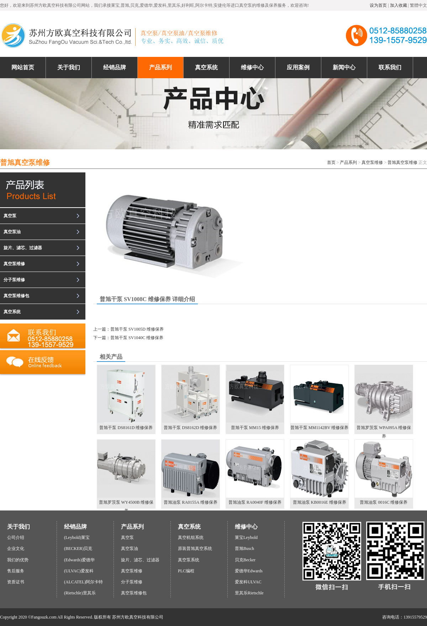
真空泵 (10, 215)
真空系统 (12, 311)
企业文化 (15, 548)
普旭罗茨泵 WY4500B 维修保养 (126, 474)
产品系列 (348, 162)
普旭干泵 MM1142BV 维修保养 (319, 397)
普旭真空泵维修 (402, 162)
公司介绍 (15, 537)
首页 (331, 162)
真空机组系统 (191, 537)
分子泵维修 (14, 279)
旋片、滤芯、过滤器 (23, 247)
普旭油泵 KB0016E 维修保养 (319, 472)
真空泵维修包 (16, 295)
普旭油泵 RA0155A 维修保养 (191, 472)
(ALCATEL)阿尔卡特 (83, 581)
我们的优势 (17, 559)
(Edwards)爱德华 (79, 559)
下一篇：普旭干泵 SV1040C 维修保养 (128, 337)
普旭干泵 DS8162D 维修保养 (191, 397)
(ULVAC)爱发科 (79, 570)
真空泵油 (12, 231)
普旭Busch (244, 548)
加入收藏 (398, 5)
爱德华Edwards (249, 570)
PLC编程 (186, 570)
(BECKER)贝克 (78, 548)
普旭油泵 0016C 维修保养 (384, 472)
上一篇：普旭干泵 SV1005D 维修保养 (128, 329)
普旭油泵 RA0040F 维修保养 (255, 472)
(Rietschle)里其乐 (80, 592)
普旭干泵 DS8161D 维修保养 (126, 397)
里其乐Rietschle (249, 592)
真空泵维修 (372, 162)
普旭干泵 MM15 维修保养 (255, 397)
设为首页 (378, 5)
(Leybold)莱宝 (77, 537)
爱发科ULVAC (248, 581)
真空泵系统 (188, 559)
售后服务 (15, 570)
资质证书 (15, 581)
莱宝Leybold (246, 537)
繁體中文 (418, 5)
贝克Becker (245, 559)
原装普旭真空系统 (195, 548)
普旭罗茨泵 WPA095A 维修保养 (384, 399)
